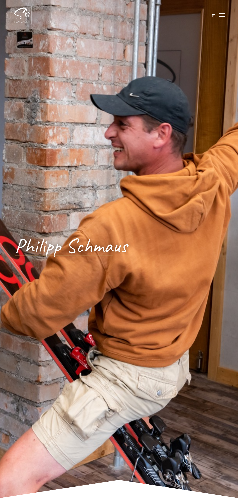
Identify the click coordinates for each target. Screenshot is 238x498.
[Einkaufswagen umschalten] (213, 15)
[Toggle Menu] (222, 15)
